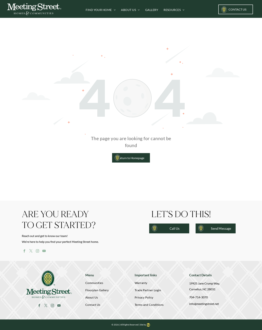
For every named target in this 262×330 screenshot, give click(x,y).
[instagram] (37, 251)
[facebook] (24, 251)
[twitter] (30, 251)
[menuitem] (98, 10)
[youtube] (43, 251)
